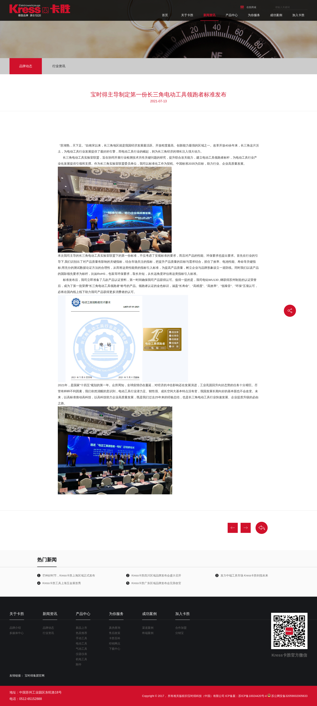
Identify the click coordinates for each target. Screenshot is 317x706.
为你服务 (254, 15)
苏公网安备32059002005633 (289, 696)
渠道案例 (147, 627)
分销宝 (179, 633)
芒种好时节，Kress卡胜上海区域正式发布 (68, 575)
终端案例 (147, 633)
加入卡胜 (298, 15)
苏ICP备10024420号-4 (252, 696)
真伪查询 (114, 627)
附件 (78, 664)
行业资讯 (58, 66)
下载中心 (114, 648)
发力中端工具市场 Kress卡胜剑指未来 (244, 575)
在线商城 (251, 7)
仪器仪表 (81, 654)
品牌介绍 (15, 627)
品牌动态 (25, 66)
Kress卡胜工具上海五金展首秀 (61, 583)
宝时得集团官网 (34, 675)
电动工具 (81, 643)
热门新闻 (47, 559)
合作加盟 (181, 627)
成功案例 (276, 15)
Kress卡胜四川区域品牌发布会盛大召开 (156, 575)
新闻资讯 (209, 15)
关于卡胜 (187, 15)
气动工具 (81, 648)
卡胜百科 (114, 638)
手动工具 (81, 638)
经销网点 (114, 643)
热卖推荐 (81, 633)
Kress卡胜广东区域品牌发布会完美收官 (156, 583)
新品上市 (81, 627)
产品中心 (232, 15)
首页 (165, 15)
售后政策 (114, 633)
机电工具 (81, 659)
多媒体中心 (17, 633)
